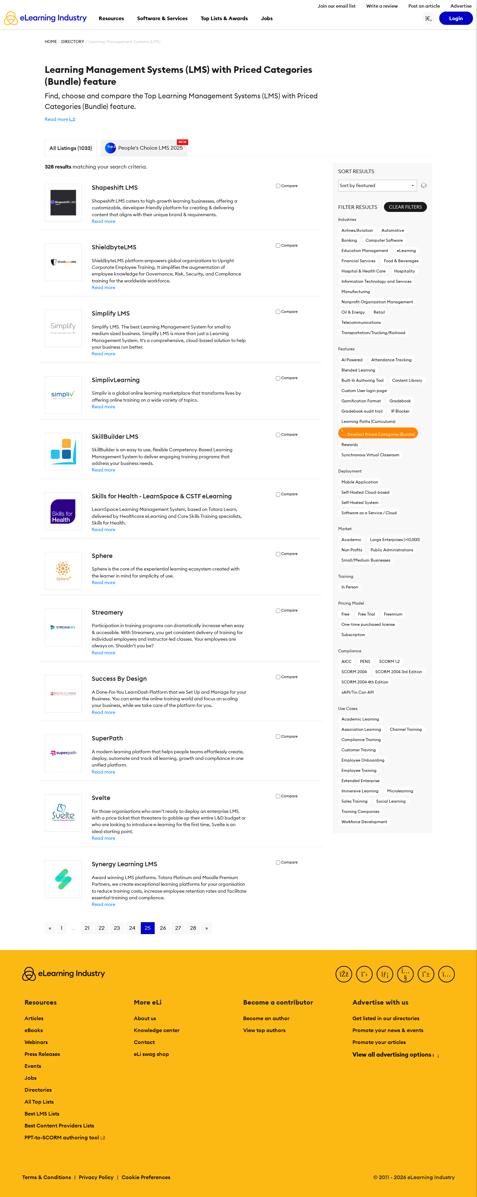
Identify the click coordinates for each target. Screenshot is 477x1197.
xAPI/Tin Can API (358, 692)
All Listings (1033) (70, 148)
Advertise (461, 6)
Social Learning (391, 801)
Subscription (353, 634)
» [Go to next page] (206, 927)
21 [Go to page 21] (87, 927)
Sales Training (355, 801)
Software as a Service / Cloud (369, 512)
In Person (350, 586)
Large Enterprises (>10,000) (394, 539)
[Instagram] (446, 974)
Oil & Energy (353, 312)
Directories (38, 1089)
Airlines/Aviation (357, 230)
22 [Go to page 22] (102, 927)
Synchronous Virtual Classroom (370, 454)
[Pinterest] (426, 974)
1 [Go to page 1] (61, 927)
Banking (349, 240)
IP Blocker (400, 411)
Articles (34, 1018)
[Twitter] (364, 974)
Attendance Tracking (391, 359)
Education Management (365, 250)
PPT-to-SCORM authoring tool (65, 1137)
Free (345, 614)
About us (145, 1018)
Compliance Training (361, 739)
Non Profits (352, 549)
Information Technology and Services (376, 281)
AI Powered (352, 359)
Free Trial (366, 614)
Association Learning (361, 729)
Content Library (407, 380)
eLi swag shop (151, 1054)
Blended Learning (358, 370)
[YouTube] (405, 974)
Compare (289, 186)
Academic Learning (360, 719)
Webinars (36, 1042)
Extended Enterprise (361, 780)
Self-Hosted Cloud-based (366, 492)
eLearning (406, 250)
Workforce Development (364, 821)
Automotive (393, 230)
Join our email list (337, 6)
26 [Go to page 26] (163, 927)
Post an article (424, 6)
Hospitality (404, 271)
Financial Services (358, 260)
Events (33, 1066)
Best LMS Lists (42, 1113)
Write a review (382, 6)
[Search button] (428, 18)
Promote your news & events (387, 1030)
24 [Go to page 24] (132, 927)
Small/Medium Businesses (366, 560)
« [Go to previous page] (50, 927)
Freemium (393, 614)
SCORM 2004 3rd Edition (398, 671)
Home (51, 41)
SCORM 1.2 (389, 661)
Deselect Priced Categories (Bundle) (378, 432)
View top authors (264, 1030)
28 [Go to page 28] (193, 927)
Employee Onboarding (363, 760)
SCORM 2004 (354, 671)
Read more (103, 221)
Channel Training (406, 729)
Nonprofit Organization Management (377, 301)
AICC (346, 661)
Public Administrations (392, 549)
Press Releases (42, 1054)
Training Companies (360, 811)
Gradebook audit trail (362, 411)
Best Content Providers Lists (59, 1125)
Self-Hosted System (360, 502)
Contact (144, 1042)
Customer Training (359, 749)
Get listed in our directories (385, 1018)
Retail (379, 312)
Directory (72, 41)
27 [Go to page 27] (178, 927)
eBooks (34, 1030)
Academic (351, 539)
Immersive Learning (360, 790)
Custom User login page (364, 390)
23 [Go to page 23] (117, 927)
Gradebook (400, 400)
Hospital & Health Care (364, 271)
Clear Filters (405, 207)
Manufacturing (356, 291)
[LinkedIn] (385, 974)
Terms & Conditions (46, 1177)
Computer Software (384, 240)
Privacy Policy (96, 1177)
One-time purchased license (368, 624)
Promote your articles (379, 1042)
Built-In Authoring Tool (363, 380)
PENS (365, 661)
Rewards (350, 444)
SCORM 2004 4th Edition (365, 681)
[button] (60, 119)
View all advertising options (395, 1054)
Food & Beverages (401, 260)
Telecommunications (361, 322)
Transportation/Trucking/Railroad (373, 332)
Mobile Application (360, 481)
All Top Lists (39, 1101)
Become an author (266, 1018)
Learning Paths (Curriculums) (368, 421)
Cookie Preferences (146, 1177)
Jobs (30, 1077)
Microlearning (400, 790)
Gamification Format (361, 400)
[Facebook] (344, 974)
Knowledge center (157, 1030)
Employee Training (359, 770)
